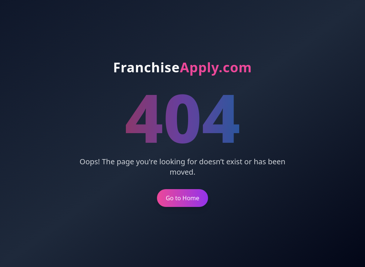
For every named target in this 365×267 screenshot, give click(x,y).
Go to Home (183, 198)
